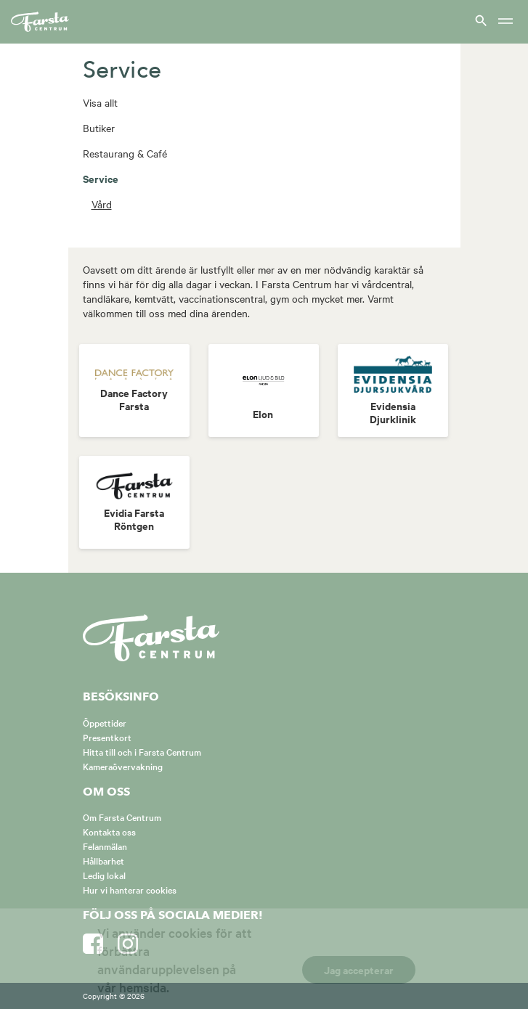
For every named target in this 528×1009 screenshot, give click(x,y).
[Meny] (505, 22)
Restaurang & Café (125, 153)
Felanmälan (105, 845)
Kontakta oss (109, 831)
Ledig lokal (104, 874)
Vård (102, 204)
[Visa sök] (479, 20)
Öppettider (104, 722)
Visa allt (100, 102)
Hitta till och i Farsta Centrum (142, 751)
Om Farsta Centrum (122, 816)
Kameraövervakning (123, 765)
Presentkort (107, 736)
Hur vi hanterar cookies (129, 889)
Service (100, 178)
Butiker (99, 127)
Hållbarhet (103, 860)
